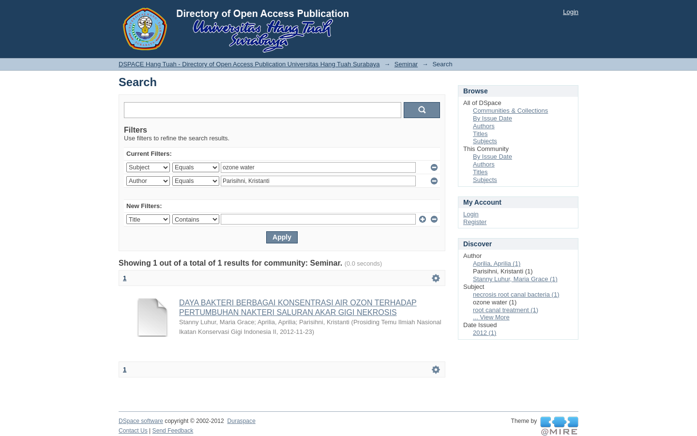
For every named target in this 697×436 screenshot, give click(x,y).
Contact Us (133, 430)
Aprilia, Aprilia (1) (496, 263)
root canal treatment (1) (505, 310)
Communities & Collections (510, 110)
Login (570, 11)
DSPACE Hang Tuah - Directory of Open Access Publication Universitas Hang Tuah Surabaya (249, 64)
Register (474, 222)
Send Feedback (173, 430)
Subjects (485, 141)
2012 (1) (484, 332)
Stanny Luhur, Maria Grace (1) (515, 279)
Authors (484, 126)
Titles (480, 133)
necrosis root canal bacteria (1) (516, 294)
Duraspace (241, 421)
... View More (491, 317)
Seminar (406, 64)
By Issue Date (492, 118)
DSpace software (141, 421)
